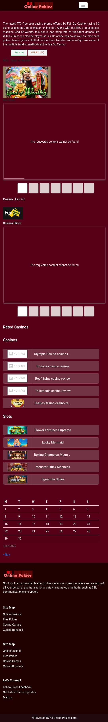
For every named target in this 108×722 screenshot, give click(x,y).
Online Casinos (12, 614)
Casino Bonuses (13, 629)
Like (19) (19, 52)
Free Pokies (10, 619)
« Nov (6, 554)
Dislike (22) (37, 52)
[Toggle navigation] (83, 5)
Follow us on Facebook (17, 687)
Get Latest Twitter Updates (19, 692)
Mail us (7, 697)
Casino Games (12, 624)
